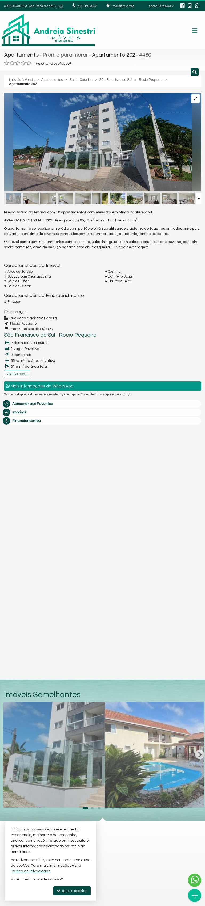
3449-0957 (86, 6)
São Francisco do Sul (26, 334)
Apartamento (20, 54)
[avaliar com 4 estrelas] (23, 62)
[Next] (199, 753)
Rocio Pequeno (67, 334)
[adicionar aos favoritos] (94, 797)
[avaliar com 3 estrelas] (17, 62)
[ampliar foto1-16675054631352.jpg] (98, 142)
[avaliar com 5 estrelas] (28, 62)
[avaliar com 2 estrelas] (12, 62)
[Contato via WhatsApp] (194, 880)
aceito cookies (72, 891)
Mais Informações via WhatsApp (40, 384)
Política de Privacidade (31, 871)
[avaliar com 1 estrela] (6, 62)
